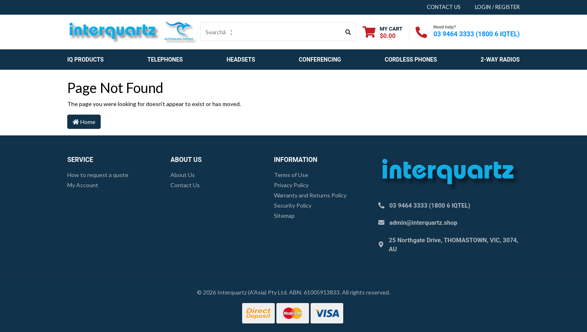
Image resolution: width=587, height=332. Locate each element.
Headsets (241, 59)
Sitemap (284, 215)
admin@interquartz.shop (423, 222)
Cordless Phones (411, 59)
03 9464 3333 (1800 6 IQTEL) (476, 34)
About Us (182, 174)
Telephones (165, 59)
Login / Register (497, 7)
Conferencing (320, 59)
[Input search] (270, 31)
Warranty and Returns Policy (310, 195)
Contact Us (185, 184)
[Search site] (348, 31)
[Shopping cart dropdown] (382, 32)
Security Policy (292, 205)
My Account (82, 184)
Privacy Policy (291, 184)
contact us (444, 7)
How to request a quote (97, 174)
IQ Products (85, 59)
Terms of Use (291, 174)
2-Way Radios (500, 59)
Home (84, 121)
